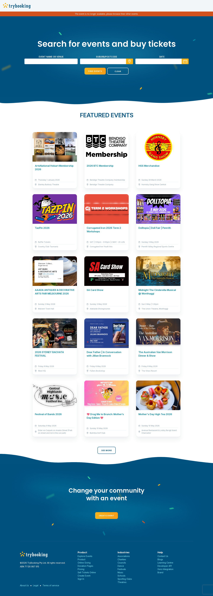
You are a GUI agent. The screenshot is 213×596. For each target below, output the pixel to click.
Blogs (160, 559)
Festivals (122, 569)
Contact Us (163, 556)
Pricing (81, 569)
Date (161, 56)
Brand (160, 572)
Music (120, 572)
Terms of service (51, 585)
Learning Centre (165, 562)
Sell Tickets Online (87, 572)
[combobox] (106, 61)
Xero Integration (165, 569)
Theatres (122, 582)
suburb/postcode (106, 56)
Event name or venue (51, 56)
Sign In (81, 579)
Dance (121, 566)
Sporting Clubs (125, 579)
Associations (124, 556)
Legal (35, 585)
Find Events (95, 71)
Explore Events (85, 556)
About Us (24, 585)
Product (81, 559)
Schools (121, 575)
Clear (118, 71)
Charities (122, 559)
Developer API (165, 566)
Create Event (106, 515)
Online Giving (84, 562)
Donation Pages (85, 566)
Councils (122, 562)
